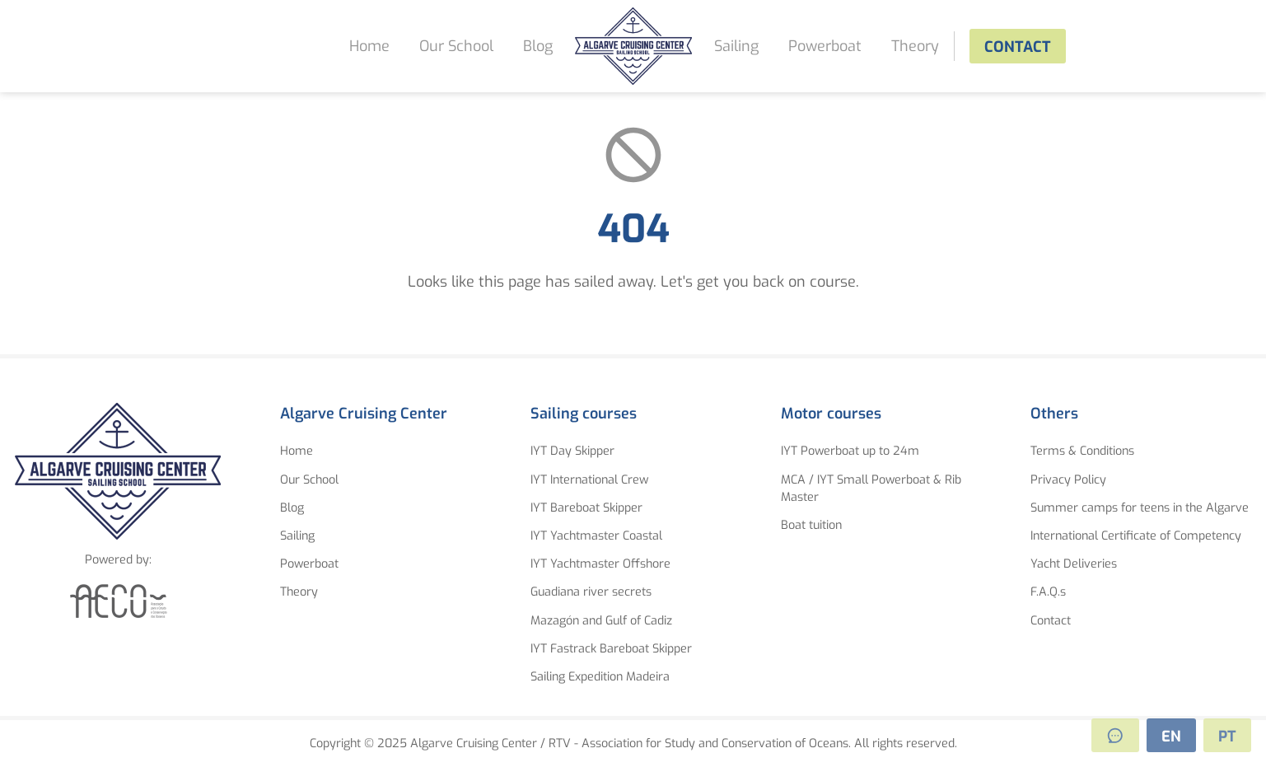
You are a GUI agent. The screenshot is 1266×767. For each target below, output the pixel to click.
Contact (1017, 47)
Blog (538, 46)
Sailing (736, 46)
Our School (456, 46)
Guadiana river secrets (591, 592)
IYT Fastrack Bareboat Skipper (611, 649)
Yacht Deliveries (1073, 564)
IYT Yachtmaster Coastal (596, 536)
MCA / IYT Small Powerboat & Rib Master (871, 489)
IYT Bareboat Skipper (586, 508)
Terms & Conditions (1082, 451)
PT (1227, 736)
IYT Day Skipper (572, 451)
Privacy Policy (1068, 480)
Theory (915, 46)
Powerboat (825, 46)
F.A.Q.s (1048, 592)
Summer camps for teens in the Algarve (1139, 508)
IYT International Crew (589, 480)
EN (1171, 736)
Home (369, 46)
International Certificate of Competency (1135, 536)
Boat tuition (811, 525)
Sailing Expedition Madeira (600, 677)
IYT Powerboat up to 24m (850, 451)
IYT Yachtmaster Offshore (600, 564)
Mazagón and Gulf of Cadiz (601, 621)
